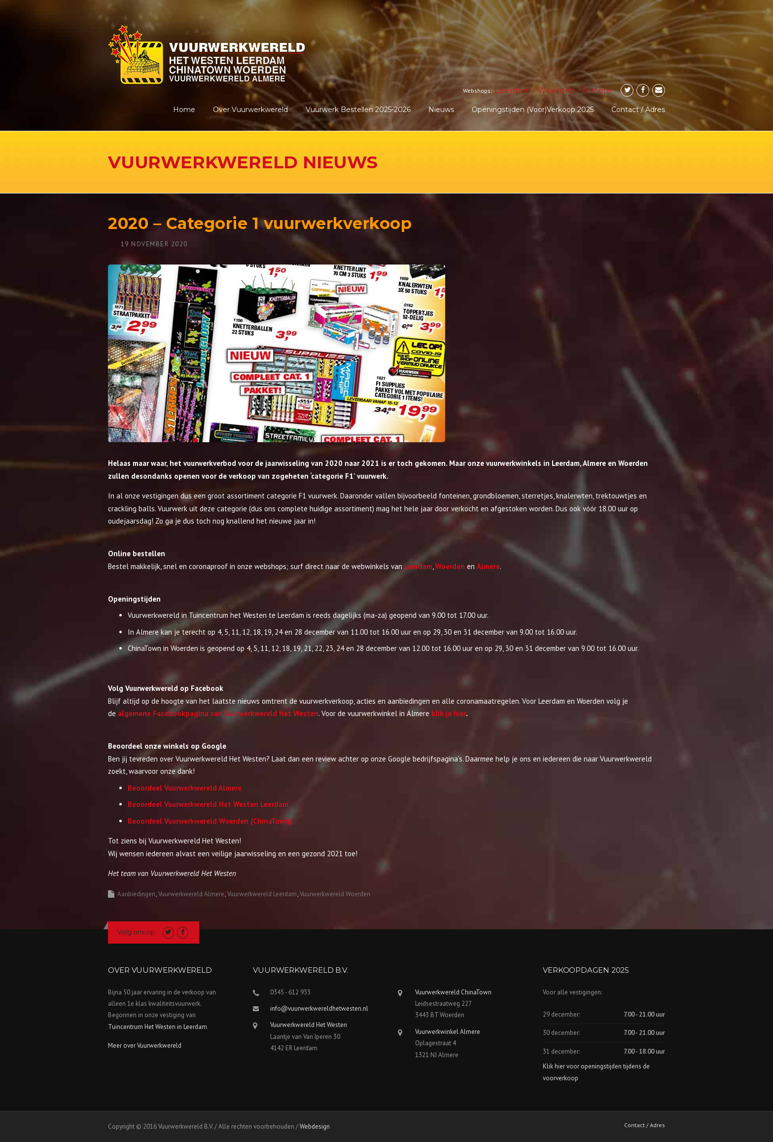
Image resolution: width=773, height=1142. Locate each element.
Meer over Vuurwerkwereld (144, 1045)
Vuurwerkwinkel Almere (447, 1032)
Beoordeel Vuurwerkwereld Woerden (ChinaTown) (210, 821)
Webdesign (315, 1126)
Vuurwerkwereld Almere (191, 894)
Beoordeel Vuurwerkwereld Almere (185, 788)
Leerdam (512, 90)
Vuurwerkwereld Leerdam (262, 894)
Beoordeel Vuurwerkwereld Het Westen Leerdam (208, 804)
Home (184, 109)
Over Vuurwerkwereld (250, 109)
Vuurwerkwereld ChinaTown (453, 992)
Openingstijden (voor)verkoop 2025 (533, 109)
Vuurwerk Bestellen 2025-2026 (358, 109)
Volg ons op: (136, 932)
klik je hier (448, 713)
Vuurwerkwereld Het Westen (308, 1025)
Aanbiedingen (136, 894)
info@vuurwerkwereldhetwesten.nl (319, 1008)
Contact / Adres (638, 109)
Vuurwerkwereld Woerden (335, 894)
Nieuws (441, 109)
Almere (597, 90)
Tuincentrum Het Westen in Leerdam (157, 1027)
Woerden (556, 90)
